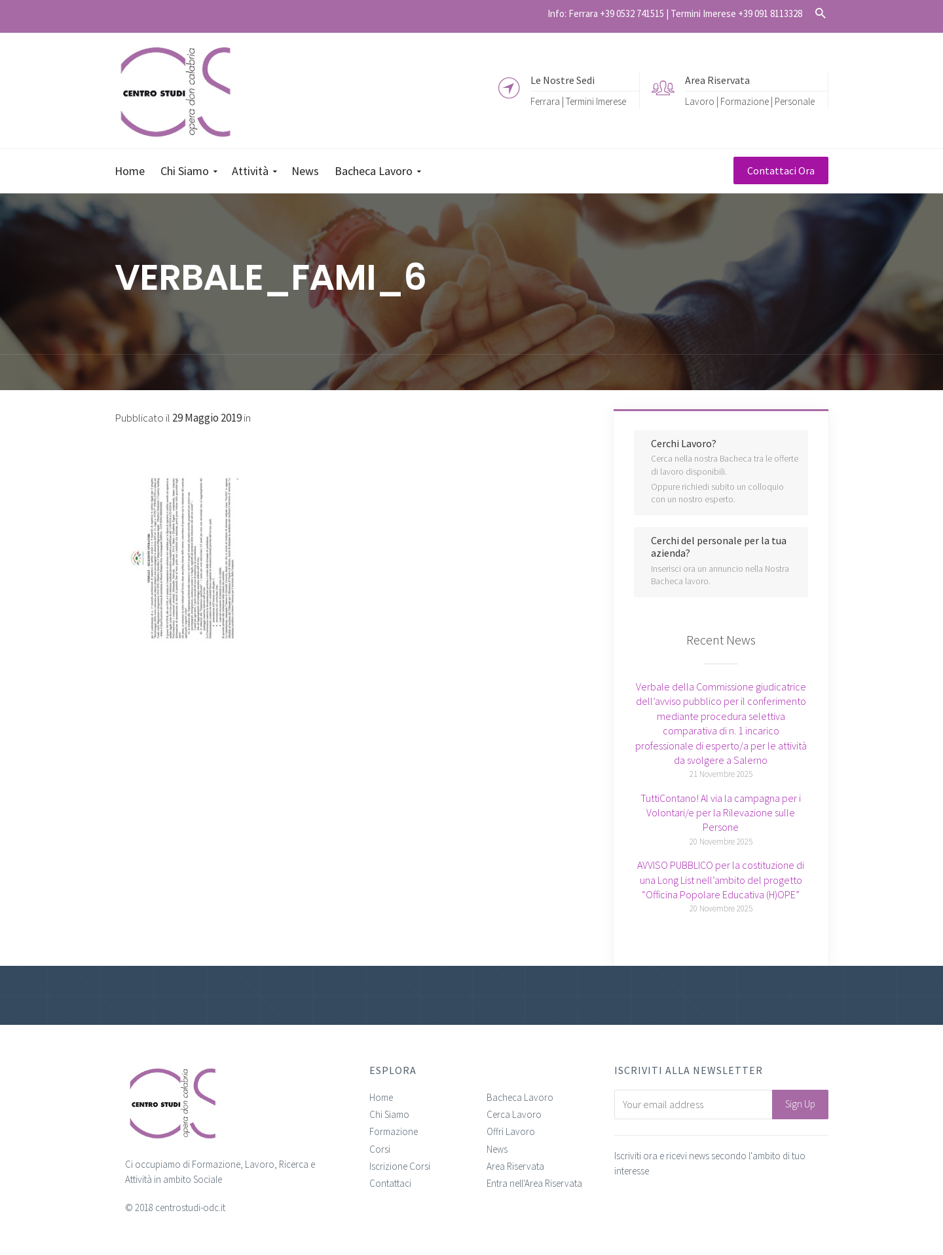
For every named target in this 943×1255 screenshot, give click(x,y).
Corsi (379, 1149)
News (497, 1149)
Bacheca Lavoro (520, 1097)
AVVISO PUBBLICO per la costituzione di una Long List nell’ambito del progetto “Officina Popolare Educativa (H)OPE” (720, 879)
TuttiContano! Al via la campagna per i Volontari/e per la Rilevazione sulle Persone (720, 812)
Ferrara (545, 100)
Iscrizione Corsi (399, 1166)
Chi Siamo (389, 1114)
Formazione (393, 1131)
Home (381, 1097)
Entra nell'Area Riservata (534, 1183)
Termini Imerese (596, 100)
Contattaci (390, 1183)
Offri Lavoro (511, 1131)
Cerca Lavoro (514, 1114)
